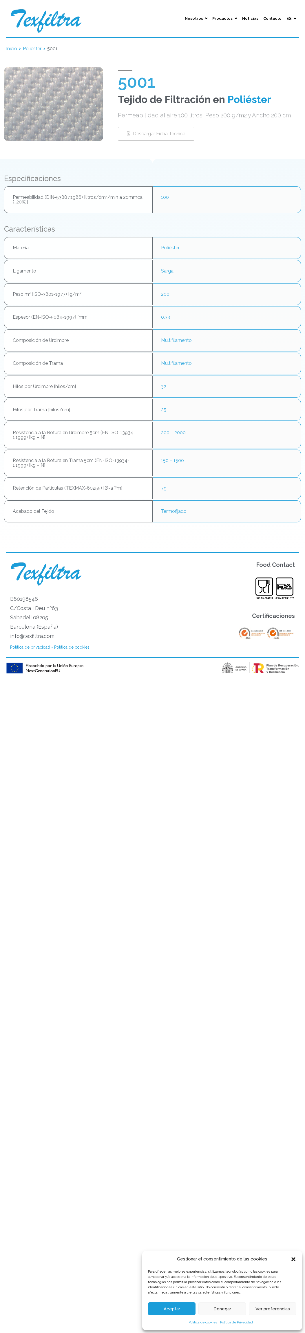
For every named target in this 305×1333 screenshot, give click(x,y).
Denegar (222, 1309)
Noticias (250, 18)
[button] (293, 1259)
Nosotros (194, 18)
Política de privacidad (30, 647)
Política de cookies (203, 1322)
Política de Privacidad (236, 1322)
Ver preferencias (272, 1309)
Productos (222, 18)
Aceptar (172, 1309)
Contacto (272, 18)
